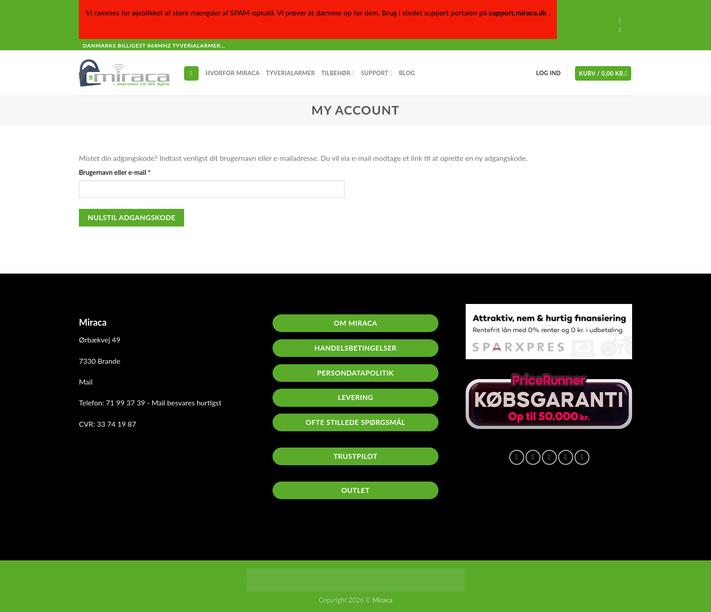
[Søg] (191, 73)
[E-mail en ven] (549, 457)
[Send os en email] (621, 30)
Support (376, 73)
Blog (407, 73)
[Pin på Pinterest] (565, 457)
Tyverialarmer (290, 73)
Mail (86, 381)
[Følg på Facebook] (621, 20)
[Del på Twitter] (533, 457)
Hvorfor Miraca (232, 73)
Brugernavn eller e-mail (128, 171)
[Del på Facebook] (516, 457)
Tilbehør (338, 73)
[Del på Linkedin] (582, 457)
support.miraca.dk (518, 12)
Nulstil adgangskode (131, 217)
